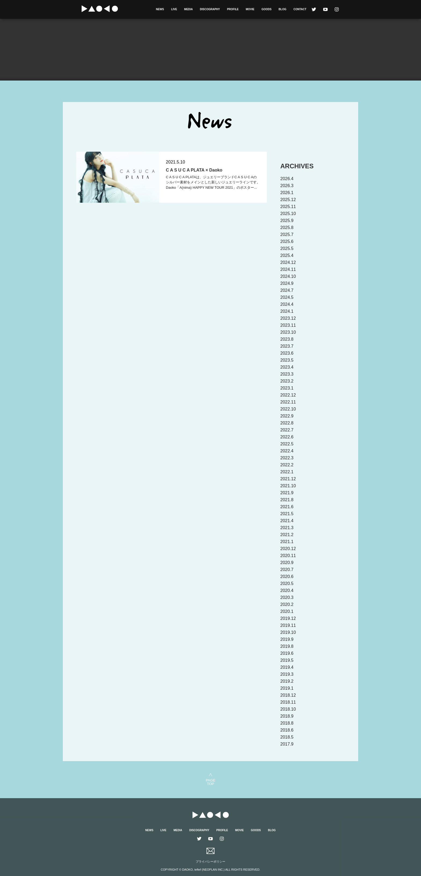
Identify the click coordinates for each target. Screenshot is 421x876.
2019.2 (286, 681)
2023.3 (286, 374)
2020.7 (286, 569)
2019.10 (288, 632)
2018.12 (288, 695)
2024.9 (286, 283)
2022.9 (286, 416)
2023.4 (286, 367)
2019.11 (288, 625)
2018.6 (286, 730)
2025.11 (288, 206)
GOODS (266, 9)
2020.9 (286, 562)
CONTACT (299, 9)
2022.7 (286, 430)
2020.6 (286, 576)
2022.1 (286, 472)
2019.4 (286, 667)
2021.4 (286, 520)
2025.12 (288, 199)
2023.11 (288, 325)
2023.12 (288, 318)
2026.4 (286, 178)
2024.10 (288, 276)
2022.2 (286, 465)
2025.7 (286, 234)
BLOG (282, 9)
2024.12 (288, 262)
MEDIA (188, 9)
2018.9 (286, 716)
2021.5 (286, 513)
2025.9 (286, 220)
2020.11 (288, 555)
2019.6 (286, 653)
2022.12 (288, 395)
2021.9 (286, 492)
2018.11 (288, 702)
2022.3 (286, 458)
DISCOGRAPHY (210, 9)
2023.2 (286, 381)
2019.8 (286, 646)
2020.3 (286, 597)
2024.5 (286, 297)
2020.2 (286, 604)
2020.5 (286, 583)
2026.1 (286, 192)
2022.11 (288, 402)
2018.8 (286, 723)
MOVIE (250, 9)
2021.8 (286, 499)
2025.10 (288, 213)
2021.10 (288, 486)
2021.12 (288, 479)
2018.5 (286, 737)
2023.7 (286, 346)
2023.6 (286, 353)
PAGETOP (210, 782)
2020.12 (288, 548)
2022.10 (288, 409)
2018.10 (288, 709)
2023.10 (288, 332)
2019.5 (286, 660)
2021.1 (286, 541)
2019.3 (286, 674)
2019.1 (286, 688)
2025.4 (286, 255)
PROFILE (232, 9)
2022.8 (286, 423)
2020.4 (286, 590)
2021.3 (286, 527)
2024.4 (286, 304)
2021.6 (286, 506)
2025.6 (286, 241)
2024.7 (286, 290)
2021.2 (286, 534)
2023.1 (286, 388)
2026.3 (286, 185)
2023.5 (286, 360)
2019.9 (286, 639)
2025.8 (286, 227)
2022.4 (286, 451)
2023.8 (286, 339)
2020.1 (286, 611)
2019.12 (288, 618)
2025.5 (286, 248)
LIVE (174, 9)
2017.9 (286, 744)
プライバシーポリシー (210, 861)
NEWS (160, 9)
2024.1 (286, 311)
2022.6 (286, 437)
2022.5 (286, 444)
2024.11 (288, 269)
